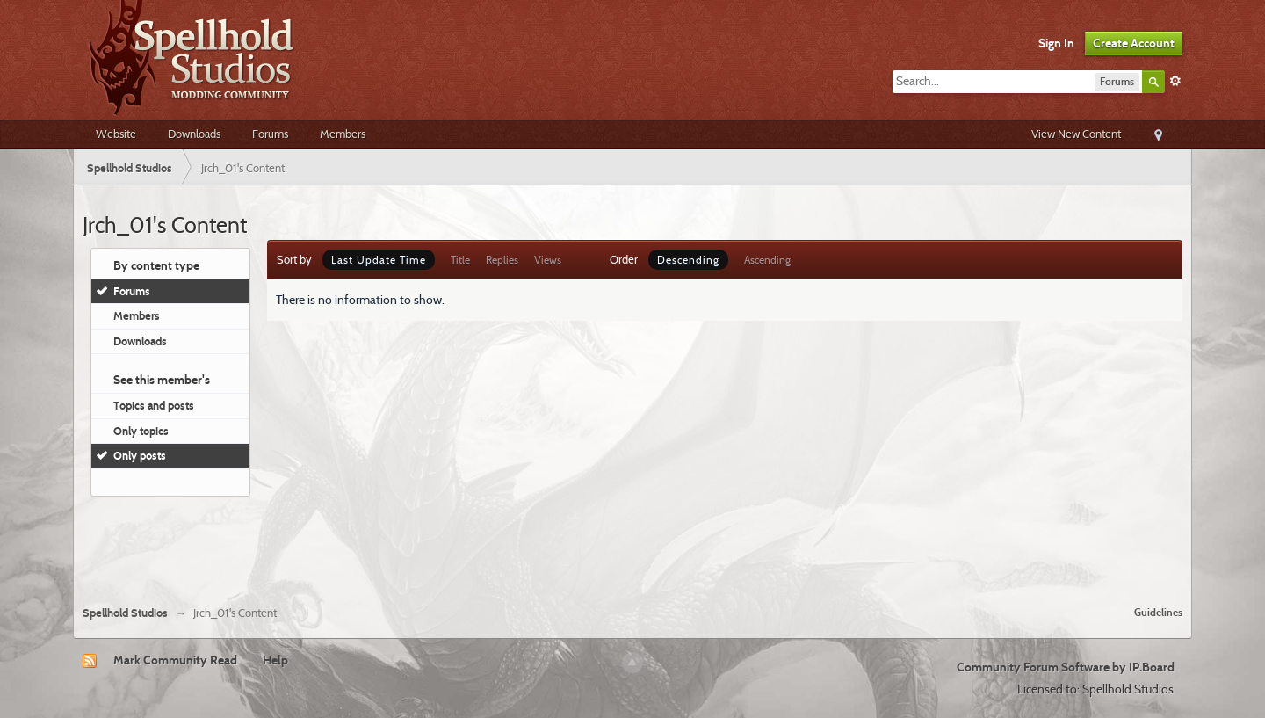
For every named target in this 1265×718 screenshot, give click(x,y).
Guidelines (1158, 612)
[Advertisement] (632, 544)
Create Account (1134, 43)
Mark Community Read (175, 660)
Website (116, 134)
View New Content (1076, 134)
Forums (270, 134)
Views (547, 259)
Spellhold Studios (125, 613)
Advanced (1175, 81)
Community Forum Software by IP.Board (1066, 667)
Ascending (767, 259)
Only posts (139, 455)
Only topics (141, 431)
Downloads (194, 134)
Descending (688, 259)
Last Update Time (378, 259)
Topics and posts (153, 405)
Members (342, 134)
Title (460, 259)
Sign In (1056, 43)
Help (275, 660)
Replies (502, 259)
